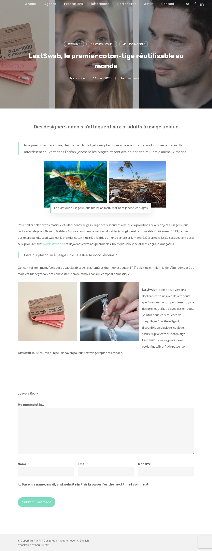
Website (144, 464)
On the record (133, 44)
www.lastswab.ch (53, 244)
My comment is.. (31, 405)
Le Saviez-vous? (102, 44)
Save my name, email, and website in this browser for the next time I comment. (85, 484)
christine (79, 78)
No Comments (129, 78)
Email (83, 464)
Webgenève (67, 540)
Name (23, 464)
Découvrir (74, 44)
